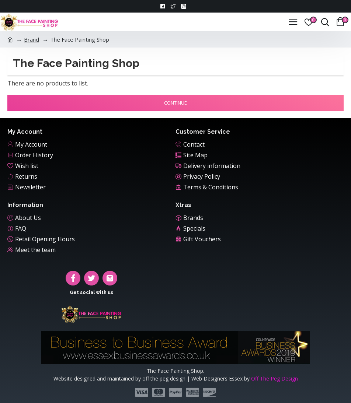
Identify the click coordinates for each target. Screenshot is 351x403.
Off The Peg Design (274, 378)
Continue (175, 102)
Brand (31, 39)
